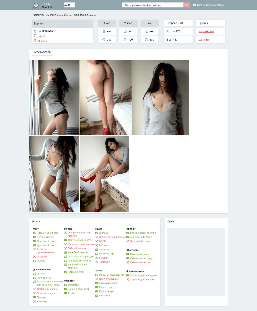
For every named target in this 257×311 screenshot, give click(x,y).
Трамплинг (105, 261)
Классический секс (48, 232)
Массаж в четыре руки (81, 256)
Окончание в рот (139, 254)
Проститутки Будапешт (44, 15)
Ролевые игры (107, 253)
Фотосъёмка (44, 277)
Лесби (71, 293)
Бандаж (103, 257)
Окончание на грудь (141, 258)
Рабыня (103, 245)
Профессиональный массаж (79, 234)
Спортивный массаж (80, 260)
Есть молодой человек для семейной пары (50, 283)
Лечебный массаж (78, 252)
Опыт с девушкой (109, 278)
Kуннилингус (106, 291)
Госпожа (104, 232)
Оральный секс (46, 241)
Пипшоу (41, 297)
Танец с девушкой (78, 288)
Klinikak (68, 15)
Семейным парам (47, 288)
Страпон (104, 249)
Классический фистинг (143, 232)
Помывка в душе (46, 293)
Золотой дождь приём (142, 279)
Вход (209, 4)
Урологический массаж (81, 244)
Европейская (206, 31)
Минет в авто (106, 287)
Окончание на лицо (141, 262)
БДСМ (102, 241)
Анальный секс (45, 237)
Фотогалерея (42, 52)
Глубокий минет (108, 283)
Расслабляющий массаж (77, 266)
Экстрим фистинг (140, 241)
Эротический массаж (80, 240)
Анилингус (105, 295)
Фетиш (41, 260)
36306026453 (46, 31)
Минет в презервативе (112, 274)
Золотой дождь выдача (143, 275)
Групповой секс (46, 245)
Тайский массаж (77, 248)
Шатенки (204, 39)
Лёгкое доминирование (112, 237)
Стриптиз (73, 284)
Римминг (42, 301)
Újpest (60, 15)
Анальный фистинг (141, 237)
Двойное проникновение (46, 251)
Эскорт (41, 273)
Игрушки (42, 256)
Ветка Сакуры (76, 271)
